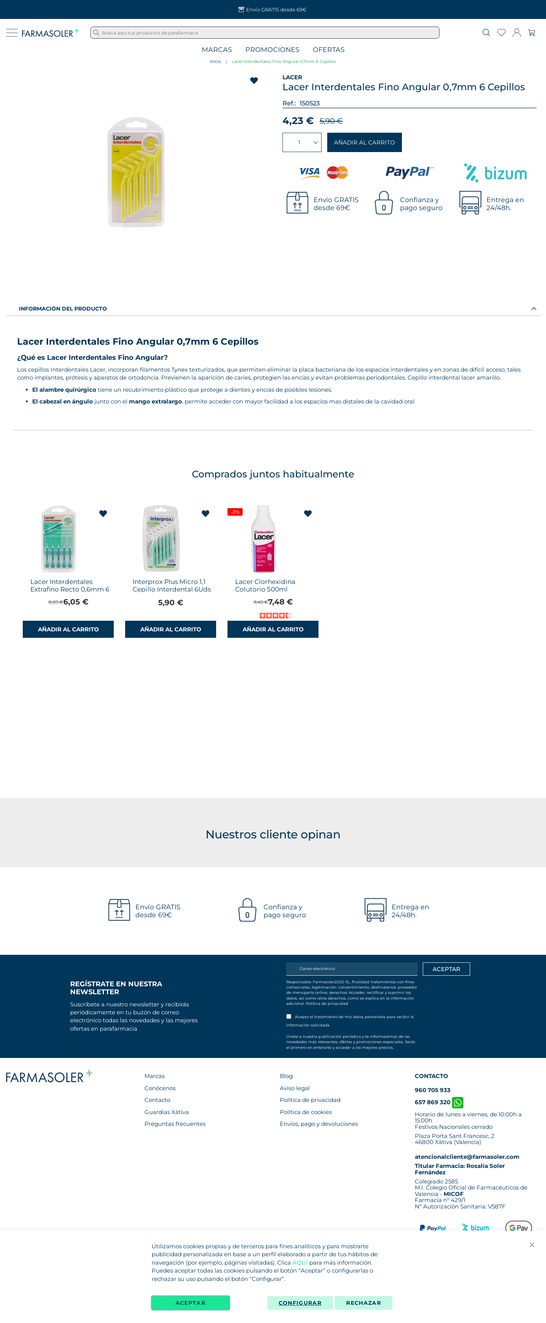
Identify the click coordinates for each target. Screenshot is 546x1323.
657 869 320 (439, 1102)
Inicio (215, 61)
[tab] (273, 308)
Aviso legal (295, 1088)
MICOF (454, 1193)
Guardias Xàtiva (166, 1112)
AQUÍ (300, 1262)
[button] (103, 514)
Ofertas (329, 49)
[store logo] (50, 32)
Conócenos (160, 1088)
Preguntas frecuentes (175, 1123)
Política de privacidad (327, 1003)
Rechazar (363, 1302)
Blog (286, 1076)
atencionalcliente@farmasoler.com (467, 1156)
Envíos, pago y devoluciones (319, 1123)
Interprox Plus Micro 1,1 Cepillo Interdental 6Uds (172, 585)
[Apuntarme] (446, 969)
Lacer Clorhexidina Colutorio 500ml (265, 585)
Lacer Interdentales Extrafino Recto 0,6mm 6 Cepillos (69, 589)
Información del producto (63, 308)
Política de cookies (306, 1112)
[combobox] (264, 33)
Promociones (272, 49)
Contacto (157, 1099)
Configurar (300, 1302)
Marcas (217, 49)
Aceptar (191, 1302)
